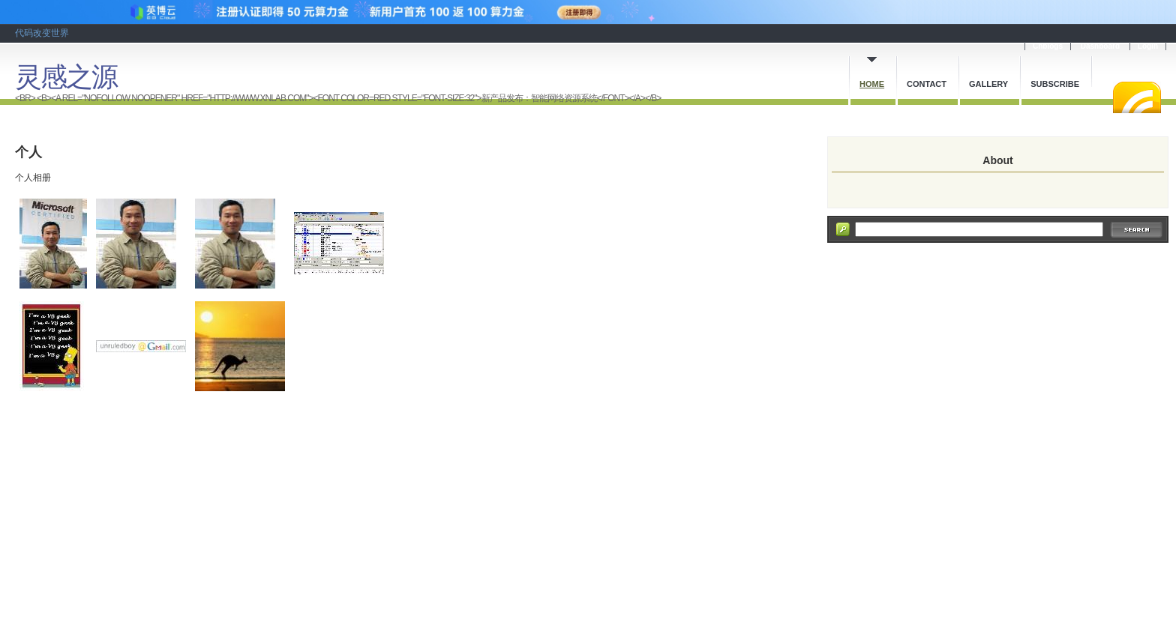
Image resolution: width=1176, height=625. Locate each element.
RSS (1137, 97)
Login (1148, 46)
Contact (926, 83)
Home (872, 83)
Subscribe (1054, 83)
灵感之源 (66, 76)
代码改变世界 (42, 33)
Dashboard (1100, 46)
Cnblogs (1048, 46)
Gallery (988, 83)
